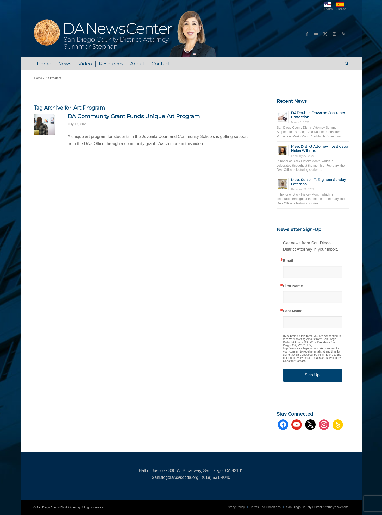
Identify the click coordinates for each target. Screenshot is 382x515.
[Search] (344, 63)
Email (288, 261)
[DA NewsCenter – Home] (125, 33)
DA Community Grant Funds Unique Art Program (134, 116)
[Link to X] (325, 34)
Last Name (292, 311)
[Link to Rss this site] (343, 34)
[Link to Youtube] (316, 34)
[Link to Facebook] (307, 34)
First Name (293, 286)
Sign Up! (313, 375)
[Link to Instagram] (334, 34)
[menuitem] (44, 63)
